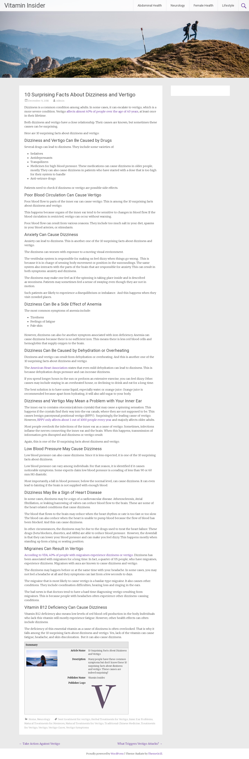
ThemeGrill (155, 753)
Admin (60, 100)
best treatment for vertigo (74, 719)
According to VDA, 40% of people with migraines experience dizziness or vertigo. (78, 555)
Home (32, 719)
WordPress (117, 753)
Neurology (178, 5)
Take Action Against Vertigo (39, 743)
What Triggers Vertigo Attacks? (139, 743)
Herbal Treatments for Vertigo (109, 719)
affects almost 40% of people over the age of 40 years (102, 111)
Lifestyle (228, 5)
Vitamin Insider (24, 5)
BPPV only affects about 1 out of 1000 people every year (74, 419)
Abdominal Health (150, 5)
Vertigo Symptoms (77, 727)
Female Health (203, 5)
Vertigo (43, 727)
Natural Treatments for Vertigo (85, 723)
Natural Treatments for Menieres (44, 723)
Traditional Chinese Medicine (122, 723)
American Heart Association (49, 367)
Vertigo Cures (57, 727)
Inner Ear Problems (141, 719)
